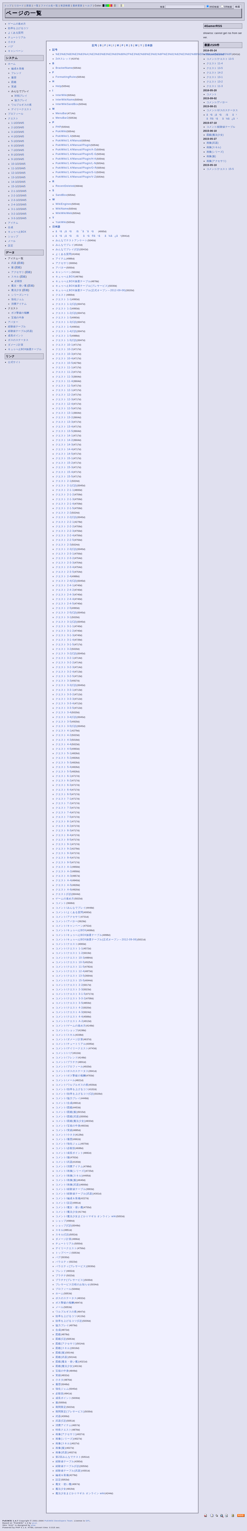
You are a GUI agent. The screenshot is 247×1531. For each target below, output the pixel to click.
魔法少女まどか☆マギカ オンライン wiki (80, 1493)
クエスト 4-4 (63, 744)
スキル (15, 276)
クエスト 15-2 (64, 462)
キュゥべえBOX (17, 231)
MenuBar (61, 113)
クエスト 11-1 (64, 367)
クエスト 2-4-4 (65, 599)
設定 (10, 245)
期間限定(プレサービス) (70, 1411)
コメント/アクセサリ (68, 916)
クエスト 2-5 (63, 608)
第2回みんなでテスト (68, 1457)
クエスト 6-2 (63, 780)
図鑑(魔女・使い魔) (67, 1361)
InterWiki (61, 95)
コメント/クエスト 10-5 (70, 962)
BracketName (64, 67)
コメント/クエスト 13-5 (70, 975)
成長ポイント (15, 335)
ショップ (13, 236)
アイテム (13, 222)
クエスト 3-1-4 (65, 639)
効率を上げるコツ (18, 28)
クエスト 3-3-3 (65, 698)
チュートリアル (17, 37)
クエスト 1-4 (63, 326)
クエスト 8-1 (63, 821)
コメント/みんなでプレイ (71, 907)
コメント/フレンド (67, 1057)
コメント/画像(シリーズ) (70, 1170)
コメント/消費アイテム (69, 1166)
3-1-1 (14, 209)
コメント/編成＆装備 (68, 1198)
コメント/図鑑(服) (66, 1112)
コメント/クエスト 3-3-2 (70, 998)
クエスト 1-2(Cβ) (66, 313)
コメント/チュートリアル (71, 1043)
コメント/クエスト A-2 (69, 1021)
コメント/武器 (64, 1161)
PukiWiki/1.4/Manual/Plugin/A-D (76, 149)
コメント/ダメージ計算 (69, 1039)
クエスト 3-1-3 (65, 635)
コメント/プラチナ (67, 1062)
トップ (8, 5)
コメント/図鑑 (64, 1107)
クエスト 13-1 (64, 412)
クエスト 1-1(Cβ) (66, 304)
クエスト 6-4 (63, 789)
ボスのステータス (18, 340)
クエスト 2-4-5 (65, 603)
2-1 (13, 127)
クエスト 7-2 (63, 803)
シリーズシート (20, 294)
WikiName (62, 208)
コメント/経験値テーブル (71, 1189)
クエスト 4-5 (63, 748)
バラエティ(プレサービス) (71, 1266)
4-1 (13, 136)
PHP (58, 126)
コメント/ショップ (67, 1030)
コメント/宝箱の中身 (68, 1125)
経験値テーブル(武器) (20, 331)
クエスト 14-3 (64, 444)
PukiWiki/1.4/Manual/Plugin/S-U (76, 172)
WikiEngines (63, 204)
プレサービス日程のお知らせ (73, 1284)
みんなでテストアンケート (71, 240)
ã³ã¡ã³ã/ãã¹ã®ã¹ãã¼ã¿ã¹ (88, 235)
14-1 (14, 181)
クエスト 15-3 (64, 467)
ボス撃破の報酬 (20, 312)
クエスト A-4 (64, 880)
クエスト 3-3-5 (65, 707)
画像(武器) (62, 1452)
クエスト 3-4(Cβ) (66, 717)
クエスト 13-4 (64, 426)
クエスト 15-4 (64, 472)
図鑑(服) (61, 1352)
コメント (61, 903)
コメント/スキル (65, 1034)
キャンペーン (15, 51)
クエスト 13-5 (64, 431)
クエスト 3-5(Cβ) (66, 726)
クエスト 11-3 (64, 376)
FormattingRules (66, 76)
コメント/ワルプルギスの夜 (72, 1084)
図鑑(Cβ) (61, 1338)
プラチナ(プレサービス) (70, 1280)
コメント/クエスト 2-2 (69, 984)
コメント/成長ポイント (69, 1152)
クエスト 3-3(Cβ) (66, 685)
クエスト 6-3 (63, 785)
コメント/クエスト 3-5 (69, 1003)
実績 (13, 86)
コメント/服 (63, 1157)
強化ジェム (17, 299)
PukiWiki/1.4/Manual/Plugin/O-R (76, 167)
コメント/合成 (64, 1103)
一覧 (36, 5)
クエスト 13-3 (64, 421)
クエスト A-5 (64, 885)
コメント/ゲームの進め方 (71, 1025)
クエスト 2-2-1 (65, 521)
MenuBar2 (62, 117)
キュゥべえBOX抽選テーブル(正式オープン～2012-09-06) (91, 290)
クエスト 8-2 (63, 826)
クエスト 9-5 (63, 862)
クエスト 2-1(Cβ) (66, 485)
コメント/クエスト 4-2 (69, 1007)
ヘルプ (88, 5)
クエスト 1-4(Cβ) (66, 331)
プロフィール (15, 113)
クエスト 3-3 (63, 680)
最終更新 (78, 5)
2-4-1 (14, 204)
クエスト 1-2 (63, 308)
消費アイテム (19, 303)
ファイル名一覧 (49, 5)
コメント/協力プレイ (68, 1098)
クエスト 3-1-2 (65, 630)
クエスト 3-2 (63, 649)
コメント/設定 (64, 1202)
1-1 (13, 123)
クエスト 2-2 (63, 512)
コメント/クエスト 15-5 (70, 980)
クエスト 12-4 (64, 403)
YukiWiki (61, 222)
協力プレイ (21, 100)
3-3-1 (14, 218)
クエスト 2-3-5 (65, 571)
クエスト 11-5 (64, 385)
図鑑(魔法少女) (65, 1366)
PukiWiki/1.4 (64, 136)
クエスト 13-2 (64, 417)
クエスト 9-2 (63, 848)
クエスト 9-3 (63, 853)
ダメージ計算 (15, 344)
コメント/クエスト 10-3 (70, 957)
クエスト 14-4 (64, 449)
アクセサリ (17, 272)
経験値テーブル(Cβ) (68, 1466)
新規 (28, 5)
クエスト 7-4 (63, 812)
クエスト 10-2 (64, 349)
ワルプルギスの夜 (21, 104)
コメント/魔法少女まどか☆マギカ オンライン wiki (86, 1216)
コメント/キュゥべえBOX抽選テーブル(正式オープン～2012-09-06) (96, 939)
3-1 (13, 132)
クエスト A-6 (64, 889)
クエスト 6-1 (63, 776)
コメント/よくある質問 (69, 912)
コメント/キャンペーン (69, 925)
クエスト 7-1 (63, 798)
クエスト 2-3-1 (65, 553)
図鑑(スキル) (63, 1348)
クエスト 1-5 (63, 335)
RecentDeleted (65, 186)
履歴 (13, 77)
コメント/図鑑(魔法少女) (70, 1121)
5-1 (13, 141)
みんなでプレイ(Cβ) (68, 249)
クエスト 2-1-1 (65, 490)
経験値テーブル (17, 326)
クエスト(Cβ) (64, 894)
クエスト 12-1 (64, 390)
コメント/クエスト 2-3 (69, 989)
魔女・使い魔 (19, 285)
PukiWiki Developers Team (59, 1521)
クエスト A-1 (64, 866)
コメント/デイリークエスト (72, 1048)
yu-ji (34, 1523)
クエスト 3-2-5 (65, 676)
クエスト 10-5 (64, 363)
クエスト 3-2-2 (65, 662)
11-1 (14, 168)
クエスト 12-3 (64, 399)
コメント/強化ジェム (68, 1143)
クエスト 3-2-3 (65, 667)
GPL (88, 1521)
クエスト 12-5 (64, 408)
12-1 (14, 172)
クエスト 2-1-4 (65, 503)
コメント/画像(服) (66, 1180)
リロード (19, 5)
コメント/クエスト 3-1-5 (70, 994)
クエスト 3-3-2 (65, 694)
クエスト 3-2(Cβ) (66, 653)
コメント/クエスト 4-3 (69, 1012)
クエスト (13, 118)
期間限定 (61, 1407)
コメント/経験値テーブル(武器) (74, 1193)
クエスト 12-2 (64, 394)
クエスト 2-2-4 (65, 535)
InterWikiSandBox (67, 104)
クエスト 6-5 (63, 794)
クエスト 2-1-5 (65, 508)
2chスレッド (63, 58)
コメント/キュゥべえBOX (71, 930)
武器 (13, 262)
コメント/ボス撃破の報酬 (71, 1075)
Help (58, 86)
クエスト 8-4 (63, 835)
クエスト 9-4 (63, 857)
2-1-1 (14, 191)
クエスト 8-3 (63, 830)
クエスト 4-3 (63, 739)
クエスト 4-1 (63, 730)
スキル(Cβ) (62, 1234)
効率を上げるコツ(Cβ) (69, 1320)
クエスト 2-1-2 (65, 494)
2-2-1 (14, 195)
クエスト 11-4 (64, 381)
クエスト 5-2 (63, 757)
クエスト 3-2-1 (65, 658)
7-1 (13, 150)
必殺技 (18, 281)
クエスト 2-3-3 (65, 562)
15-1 (14, 186)
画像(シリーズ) (65, 1438)
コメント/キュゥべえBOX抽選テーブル (79, 935)
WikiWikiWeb (64, 213)
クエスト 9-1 (63, 844)
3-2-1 (14, 213)
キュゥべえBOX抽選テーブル (24, 349)
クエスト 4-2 (63, 735)
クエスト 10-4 (64, 358)
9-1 (13, 159)
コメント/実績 (64, 1130)
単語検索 (65, 5)
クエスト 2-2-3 (65, 530)
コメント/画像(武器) (68, 1184)
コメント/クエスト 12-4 (70, 971)
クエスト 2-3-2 (65, 558)
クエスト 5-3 (63, 762)
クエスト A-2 (64, 871)
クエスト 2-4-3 (65, 594)
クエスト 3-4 (63, 712)
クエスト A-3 (64, 875)
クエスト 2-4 (63, 576)
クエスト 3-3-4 (65, 703)
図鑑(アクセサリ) (66, 1343)
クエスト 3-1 (63, 617)
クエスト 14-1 (64, 435)
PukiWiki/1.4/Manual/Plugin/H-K (76, 158)
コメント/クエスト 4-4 (69, 1016)
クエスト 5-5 (63, 771)
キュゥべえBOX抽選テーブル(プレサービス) (82, 285)
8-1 (13, 154)
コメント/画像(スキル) (69, 1175)
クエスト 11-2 (64, 372)
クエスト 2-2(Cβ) (66, 517)
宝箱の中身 (17, 317)
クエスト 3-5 (63, 721)
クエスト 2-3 (63, 544)
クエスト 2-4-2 (65, 589)
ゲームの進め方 (17, 23)
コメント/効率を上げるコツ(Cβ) (75, 1093)
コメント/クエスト (67, 944)
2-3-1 (14, 200)
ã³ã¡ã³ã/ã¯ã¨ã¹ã (77, 231)
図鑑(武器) (62, 1357)
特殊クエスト (64, 1429)
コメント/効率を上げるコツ (72, 1089)
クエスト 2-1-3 (65, 499)
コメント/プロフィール (69, 1066)
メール (12, 241)
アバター (13, 322)
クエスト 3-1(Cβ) (66, 621)
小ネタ (12, 42)
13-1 (14, 177)
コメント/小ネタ (65, 1134)
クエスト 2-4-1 (65, 585)
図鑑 (13, 82)
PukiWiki (61, 131)
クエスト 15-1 (64, 458)
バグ (10, 46)
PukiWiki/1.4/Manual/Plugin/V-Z (76, 176)
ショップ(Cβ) (64, 1225)
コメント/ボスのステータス (72, 1071)
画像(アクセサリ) (66, 1434)
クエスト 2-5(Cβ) (66, 612)
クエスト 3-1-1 (65, 626)
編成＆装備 (17, 68)
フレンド (16, 73)
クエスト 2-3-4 (65, 567)
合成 (10, 227)
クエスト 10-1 (64, 344)
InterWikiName (65, 99)
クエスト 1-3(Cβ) (66, 322)
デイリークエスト (21, 109)
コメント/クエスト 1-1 (69, 948)
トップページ (64, 1252)
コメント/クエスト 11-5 (70, 966)
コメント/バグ (64, 1053)
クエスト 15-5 (64, 476)
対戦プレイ (21, 95)
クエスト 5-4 (63, 767)
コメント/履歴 (64, 1139)
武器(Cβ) (61, 1420)
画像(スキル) (63, 1443)
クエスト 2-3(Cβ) (66, 549)
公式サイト (14, 362)
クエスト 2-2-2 (65, 526)
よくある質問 (15, 32)
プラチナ (61, 1275)
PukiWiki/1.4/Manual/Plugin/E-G (76, 154)
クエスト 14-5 (64, 453)
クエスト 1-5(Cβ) (66, 340)
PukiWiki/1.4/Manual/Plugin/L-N (76, 163)
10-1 (14, 163)
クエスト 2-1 (63, 481)
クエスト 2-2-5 (65, 539)
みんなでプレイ (65, 244)
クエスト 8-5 (63, 839)
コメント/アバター (67, 921)
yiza (33, 1525)
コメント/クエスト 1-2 (69, 953)
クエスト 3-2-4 (65, 671)
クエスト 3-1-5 (65, 644)
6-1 (13, 145)
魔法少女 (16, 290)
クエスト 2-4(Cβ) (66, 580)
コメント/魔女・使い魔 (69, 1207)
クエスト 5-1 (63, 753)
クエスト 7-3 (63, 807)
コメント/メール (65, 1080)
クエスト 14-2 (64, 440)
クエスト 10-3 (64, 354)
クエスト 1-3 (63, 317)
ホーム (12, 63)
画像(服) (61, 1448)
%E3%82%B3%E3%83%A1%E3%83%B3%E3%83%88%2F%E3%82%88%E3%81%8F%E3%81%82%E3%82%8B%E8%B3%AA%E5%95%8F (144, 54)
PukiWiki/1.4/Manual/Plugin (73, 145)
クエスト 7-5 (63, 817)
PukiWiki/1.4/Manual (69, 140)
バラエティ (62, 1261)
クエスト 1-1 (63, 299)
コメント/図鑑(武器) (68, 1116)
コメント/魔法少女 (67, 1211)
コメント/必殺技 (65, 1148)
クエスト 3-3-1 (65, 689)
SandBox (61, 195)
